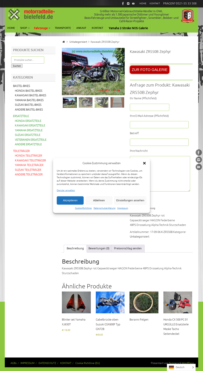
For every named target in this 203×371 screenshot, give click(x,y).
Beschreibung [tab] (75, 248)
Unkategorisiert (78, 41)
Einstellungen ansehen (130, 205)
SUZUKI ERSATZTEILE (27, 135)
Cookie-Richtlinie (83, 213)
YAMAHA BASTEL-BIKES (29, 100)
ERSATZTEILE (21, 116)
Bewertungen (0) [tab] (98, 248)
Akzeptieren (70, 205)
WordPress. (188, 363)
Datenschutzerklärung (105, 213)
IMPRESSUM (27, 363)
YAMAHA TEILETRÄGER (29, 165)
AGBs (13, 363)
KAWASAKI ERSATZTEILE (30, 125)
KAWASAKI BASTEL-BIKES (30, 95)
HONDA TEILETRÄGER (28, 155)
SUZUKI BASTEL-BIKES (28, 105)
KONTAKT (65, 363)
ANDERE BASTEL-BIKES (29, 109)
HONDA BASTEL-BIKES (28, 91)
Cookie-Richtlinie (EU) (87, 363)
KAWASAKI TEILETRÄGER (30, 160)
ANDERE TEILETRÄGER (29, 174)
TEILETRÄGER (21, 151)
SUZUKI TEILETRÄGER (28, 170)
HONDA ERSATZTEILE (28, 121)
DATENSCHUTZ (47, 363)
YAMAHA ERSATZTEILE (29, 130)
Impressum (122, 213)
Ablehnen (99, 205)
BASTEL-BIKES (21, 86)
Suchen (17, 66)
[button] (144, 168)
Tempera (174, 363)
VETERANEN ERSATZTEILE (30, 140)
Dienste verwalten (66, 195)
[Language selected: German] (181, 367)
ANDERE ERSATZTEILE (28, 144)
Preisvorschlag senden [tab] (128, 248)
